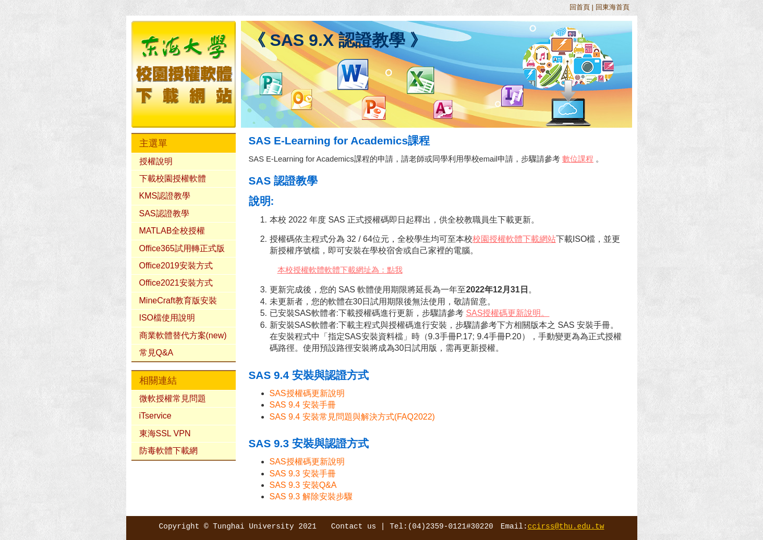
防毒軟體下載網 (168, 450)
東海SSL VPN (165, 433)
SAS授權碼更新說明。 (507, 313)
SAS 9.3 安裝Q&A (303, 485)
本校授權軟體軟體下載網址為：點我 (340, 270)
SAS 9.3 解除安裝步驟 (311, 496)
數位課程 (578, 159)
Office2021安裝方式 (176, 282)
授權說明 (156, 161)
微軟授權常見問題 (172, 398)
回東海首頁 (612, 7)
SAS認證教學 (164, 213)
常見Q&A (156, 352)
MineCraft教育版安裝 (178, 300)
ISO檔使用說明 (167, 317)
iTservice (155, 415)
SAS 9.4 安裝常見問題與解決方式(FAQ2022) (352, 416)
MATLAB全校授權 (172, 230)
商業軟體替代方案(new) (183, 335)
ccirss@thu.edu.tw (566, 526)
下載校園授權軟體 (172, 178)
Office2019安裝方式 (176, 265)
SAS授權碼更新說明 (307, 393)
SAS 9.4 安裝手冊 (303, 404)
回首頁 (580, 7)
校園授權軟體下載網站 (514, 239)
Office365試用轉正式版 (182, 248)
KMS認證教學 (165, 195)
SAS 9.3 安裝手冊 (303, 473)
